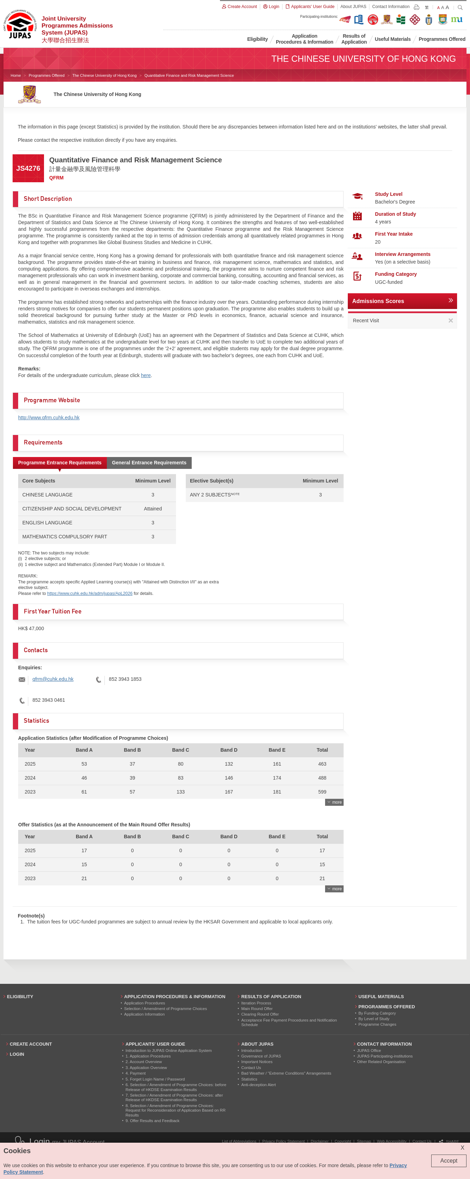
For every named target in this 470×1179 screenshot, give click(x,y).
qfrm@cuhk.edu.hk (53, 679)
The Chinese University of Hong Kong (104, 75)
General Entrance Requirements (149, 462)
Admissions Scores (378, 301)
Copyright (343, 1141)
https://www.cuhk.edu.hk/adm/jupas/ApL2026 (89, 593)
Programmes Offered (47, 75)
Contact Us (421, 1141)
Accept (448, 1161)
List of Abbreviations (239, 1141)
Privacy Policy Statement (283, 1141)
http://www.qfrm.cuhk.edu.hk (49, 417)
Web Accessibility (392, 1141)
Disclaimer (320, 1141)
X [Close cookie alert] (462, 1148)
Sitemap (364, 1141)
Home (16, 75)
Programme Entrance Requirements (60, 462)
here (146, 375)
